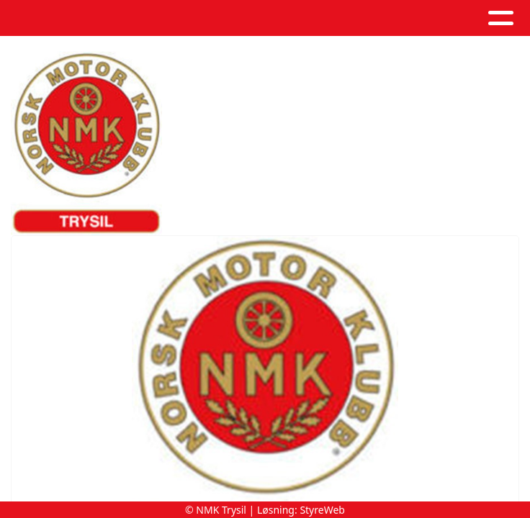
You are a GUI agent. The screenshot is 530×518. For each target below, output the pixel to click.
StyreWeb (322, 510)
